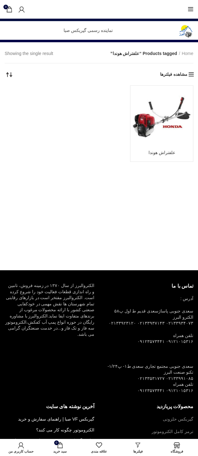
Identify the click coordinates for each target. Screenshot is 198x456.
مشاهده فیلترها (173, 74)
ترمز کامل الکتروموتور (172, 431)
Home (187, 53)
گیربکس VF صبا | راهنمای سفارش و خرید (56, 419)
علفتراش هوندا (161, 152)
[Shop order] (9, 74)
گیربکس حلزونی (178, 419)
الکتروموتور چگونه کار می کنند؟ (65, 429)
